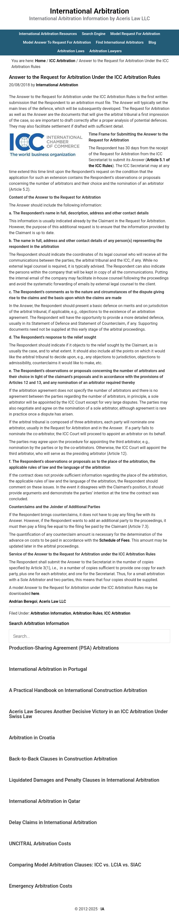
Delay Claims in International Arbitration (53, 822)
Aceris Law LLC (52, 601)
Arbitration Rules (88, 613)
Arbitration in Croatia (32, 738)
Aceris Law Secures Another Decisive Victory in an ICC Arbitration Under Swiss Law (88, 714)
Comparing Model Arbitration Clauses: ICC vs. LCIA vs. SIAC (75, 865)
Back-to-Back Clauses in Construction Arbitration (63, 759)
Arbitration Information (50, 613)
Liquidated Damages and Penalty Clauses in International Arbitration (84, 780)
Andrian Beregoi (23, 601)
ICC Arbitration (117, 613)
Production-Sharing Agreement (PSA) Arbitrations (64, 648)
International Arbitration (89, 11)
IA (102, 909)
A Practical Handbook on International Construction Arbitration (78, 690)
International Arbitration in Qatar (44, 801)
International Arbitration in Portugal (48, 669)
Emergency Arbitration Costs (40, 886)
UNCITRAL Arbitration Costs (40, 844)
